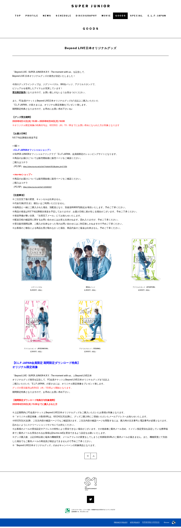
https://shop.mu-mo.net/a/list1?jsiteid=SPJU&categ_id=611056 (54, 166)
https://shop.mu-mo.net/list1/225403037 (43, 187)
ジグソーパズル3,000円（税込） (36, 289)
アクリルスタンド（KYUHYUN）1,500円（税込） (144, 289)
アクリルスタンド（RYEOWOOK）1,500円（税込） (37, 351)
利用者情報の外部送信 (150, 524)
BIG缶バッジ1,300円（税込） (90, 289)
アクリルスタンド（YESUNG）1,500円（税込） (91, 351)
